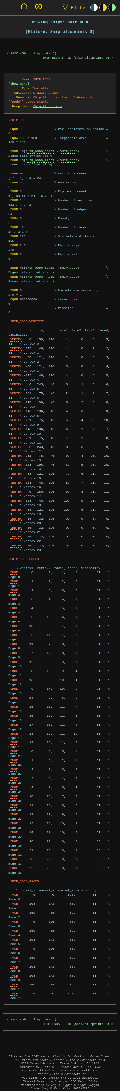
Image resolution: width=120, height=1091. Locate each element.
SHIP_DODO (68, 151)
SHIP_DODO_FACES (40, 160)
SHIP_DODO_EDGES (40, 151)
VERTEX (16, 335)
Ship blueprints (47, 106)
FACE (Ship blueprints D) (34, 53)
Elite (72, 7)
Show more (19, 83)
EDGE (14, 568)
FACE (14, 890)
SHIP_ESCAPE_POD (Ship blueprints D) (76, 58)
